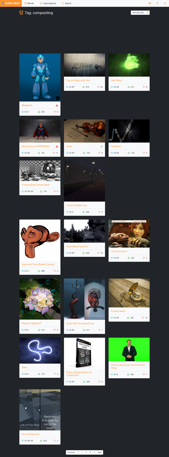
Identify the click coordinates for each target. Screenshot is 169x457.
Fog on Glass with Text (78, 80)
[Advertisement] (84, 34)
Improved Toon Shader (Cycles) (38, 264)
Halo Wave (116, 80)
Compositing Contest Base (36, 184)
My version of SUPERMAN (35, 146)
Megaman (27, 105)
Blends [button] (29, 3)
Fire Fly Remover (31, 434)
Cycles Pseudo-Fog (76, 205)
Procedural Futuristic (77, 246)
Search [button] (66, 3)
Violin (69, 146)
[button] (157, 3)
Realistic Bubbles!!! (31, 323)
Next (100, 452)
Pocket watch (118, 311)
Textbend (116, 146)
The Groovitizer (119, 251)
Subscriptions (48, 3)
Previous (71, 452)
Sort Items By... (140, 12)
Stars (24, 367)
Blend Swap (11, 3)
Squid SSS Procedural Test (80, 323)
